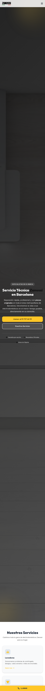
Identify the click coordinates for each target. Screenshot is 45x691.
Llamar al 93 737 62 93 (22, 319)
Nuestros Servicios (22, 326)
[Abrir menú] (42, 3)
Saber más (9, 668)
